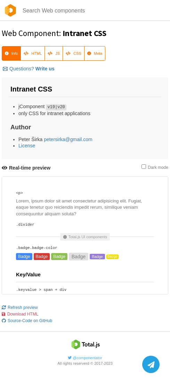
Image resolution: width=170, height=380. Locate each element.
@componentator (85, 358)
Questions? (29, 68)
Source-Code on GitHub (27, 320)
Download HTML (20, 314)
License (26, 145)
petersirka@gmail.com (68, 139)
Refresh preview (20, 307)
